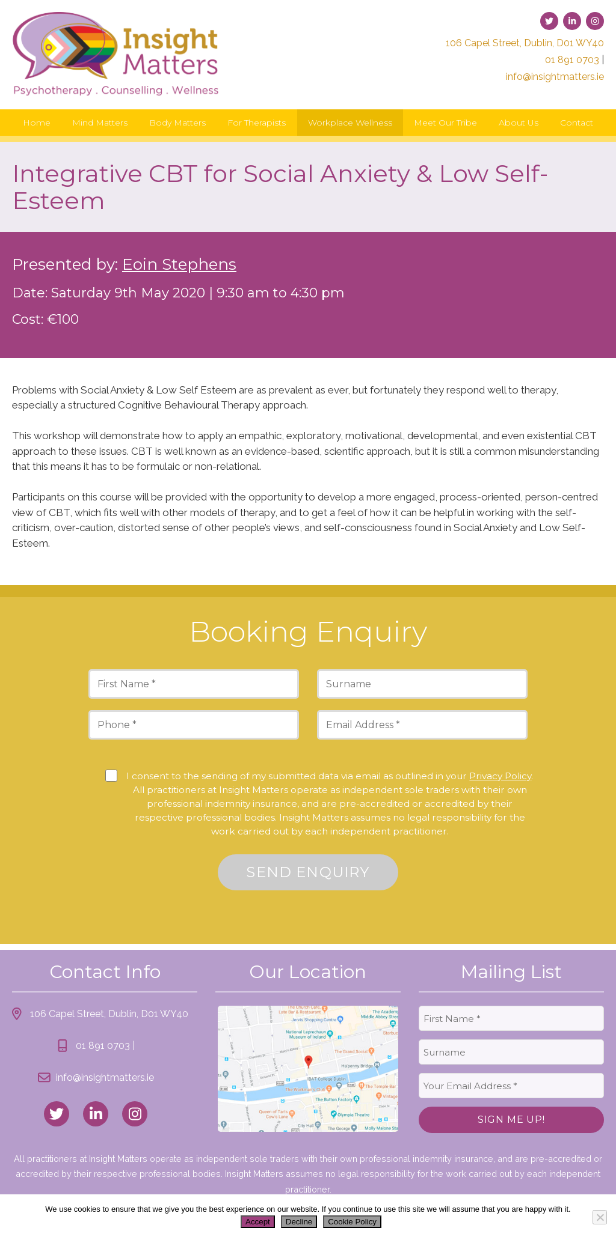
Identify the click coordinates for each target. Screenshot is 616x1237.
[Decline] (600, 1217)
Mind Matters (100, 122)
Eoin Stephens (179, 264)
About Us (518, 122)
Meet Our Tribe (445, 122)
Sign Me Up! (511, 1119)
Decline (299, 1221)
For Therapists (256, 122)
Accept (257, 1221)
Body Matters (177, 122)
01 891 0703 (572, 59)
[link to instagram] (595, 21)
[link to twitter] (549, 21)
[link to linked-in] (572, 21)
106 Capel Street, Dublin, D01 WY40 (525, 43)
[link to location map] (308, 1069)
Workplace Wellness (350, 122)
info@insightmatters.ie (555, 76)
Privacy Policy (500, 776)
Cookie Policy (352, 1221)
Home (37, 122)
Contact (576, 122)
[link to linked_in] (95, 1113)
